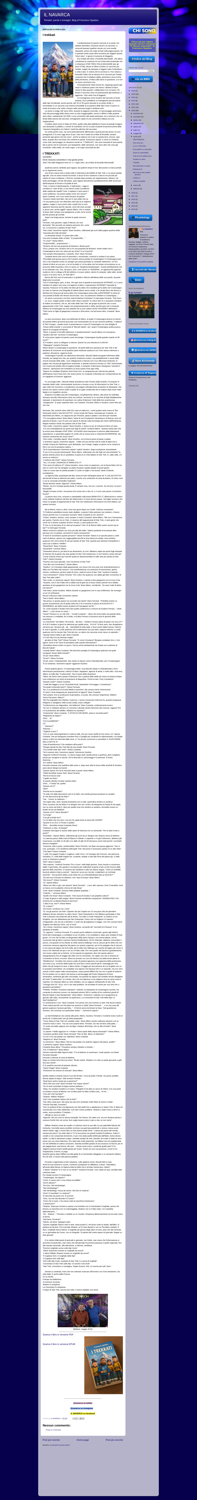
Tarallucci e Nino (139, 159)
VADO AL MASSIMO (141, 153)
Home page (83, 1440)
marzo (135, 185)
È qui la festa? (135, 293)
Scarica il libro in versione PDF (58, 1334)
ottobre (136, 120)
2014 (133, 206)
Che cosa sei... (138, 143)
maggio (136, 133)
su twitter (82, 1403)
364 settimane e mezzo (142, 166)
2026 (133, 91)
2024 (133, 97)
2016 (133, 199)
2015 (133, 203)
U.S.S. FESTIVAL (139, 146)
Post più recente (51, 1440)
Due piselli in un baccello (142, 149)
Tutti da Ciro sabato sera (142, 156)
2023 (133, 101)
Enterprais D (137, 169)
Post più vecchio (114, 1440)
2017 (133, 196)
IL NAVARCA (57, 14)
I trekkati (136, 162)
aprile (135, 136)
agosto (136, 127)
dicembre (137, 113)
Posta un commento (53, 1430)
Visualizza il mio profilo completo (141, 262)
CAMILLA (136, 178)
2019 (133, 193)
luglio (135, 130)
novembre (137, 117)
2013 (133, 209)
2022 (133, 104)
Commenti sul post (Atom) (60, 1445)
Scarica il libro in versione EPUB (59, 1344)
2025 (133, 94)
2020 (133, 111)
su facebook (83, 1413)
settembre (137, 123)
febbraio (136, 189)
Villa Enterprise (138, 139)
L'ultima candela (139, 181)
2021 (133, 107)
